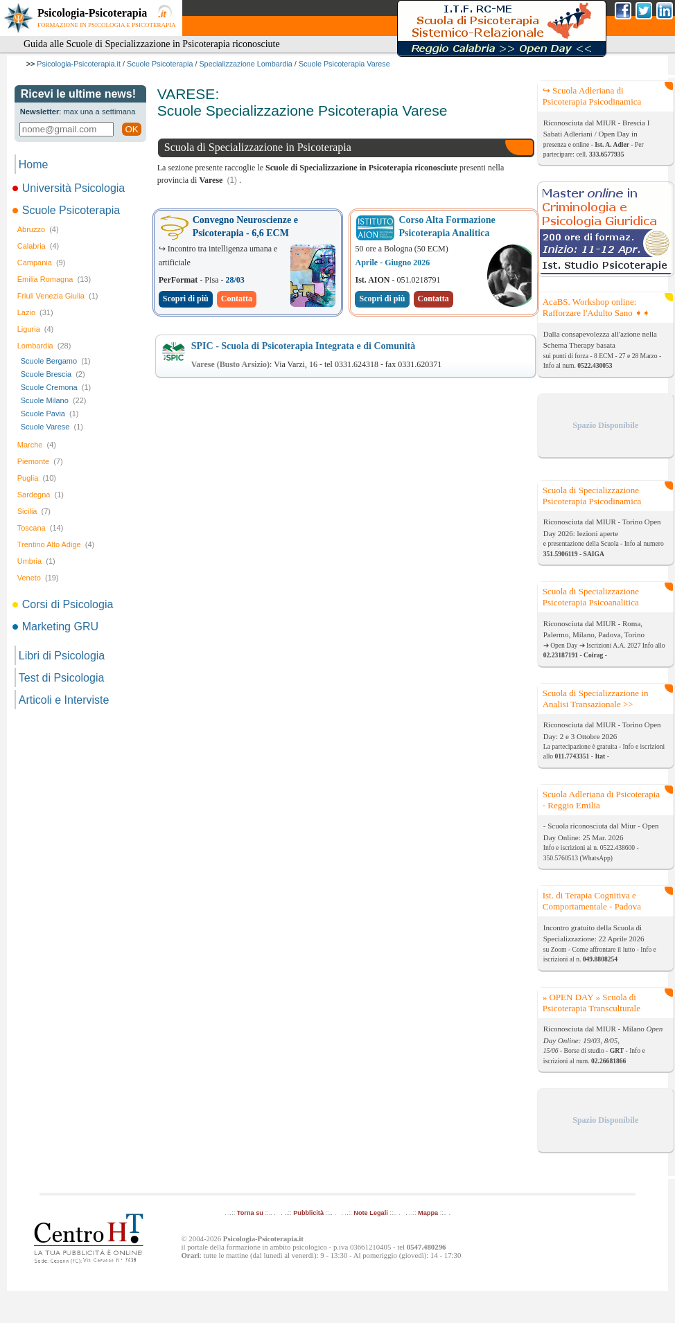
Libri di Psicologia (62, 656)
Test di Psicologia (62, 678)
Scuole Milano (54, 400)
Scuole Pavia (50, 413)
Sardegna (40, 494)
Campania (41, 262)
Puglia (36, 478)
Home (34, 164)
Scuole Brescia (53, 374)
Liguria (35, 329)
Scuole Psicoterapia (160, 64)
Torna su (250, 1212)
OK (131, 129)
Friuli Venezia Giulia (57, 296)
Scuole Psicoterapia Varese (344, 64)
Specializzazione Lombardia (245, 64)
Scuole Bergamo (56, 361)
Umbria (36, 561)
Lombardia (44, 345)
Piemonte (40, 461)
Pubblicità (308, 1212)
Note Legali (370, 1212)
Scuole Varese (52, 427)
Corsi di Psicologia (64, 604)
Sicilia (34, 511)
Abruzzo (38, 229)
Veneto (38, 578)
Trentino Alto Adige (55, 544)
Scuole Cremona (56, 387)
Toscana (40, 528)
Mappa (428, 1212)
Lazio (35, 312)
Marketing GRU (56, 626)
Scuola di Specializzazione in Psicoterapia (257, 147)
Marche (36, 445)
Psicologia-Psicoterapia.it (79, 64)
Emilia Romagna (54, 279)
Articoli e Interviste (64, 700)
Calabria (38, 246)
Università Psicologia (70, 188)
